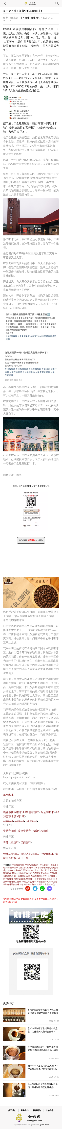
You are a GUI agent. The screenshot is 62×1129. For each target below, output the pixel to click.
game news (44, 1125)
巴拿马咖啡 (47, 854)
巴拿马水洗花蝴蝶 (14, 870)
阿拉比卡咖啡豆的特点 (22, 873)
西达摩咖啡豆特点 (39, 876)
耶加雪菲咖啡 (31, 812)
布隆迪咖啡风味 (44, 882)
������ (16, 888)
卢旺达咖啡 (19, 821)
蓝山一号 (23, 858)
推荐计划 (37, 1110)
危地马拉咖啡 (11, 854)
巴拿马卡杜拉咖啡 (28, 884)
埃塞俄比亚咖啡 (12, 812)
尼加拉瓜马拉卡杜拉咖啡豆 (35, 870)
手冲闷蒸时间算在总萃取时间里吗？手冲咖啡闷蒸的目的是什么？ (43, 1087)
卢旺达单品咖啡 (29, 882)
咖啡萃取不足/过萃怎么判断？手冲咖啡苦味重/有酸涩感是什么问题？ (43, 1069)
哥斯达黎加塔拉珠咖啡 (45, 879)
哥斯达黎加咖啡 (30, 854)
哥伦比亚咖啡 (11, 842)
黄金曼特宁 (24, 830)
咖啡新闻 (35, 18)
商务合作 (25, 1110)
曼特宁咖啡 (9, 830)
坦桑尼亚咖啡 (31, 821)
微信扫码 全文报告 (31, 540)
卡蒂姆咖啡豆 (18, 865)
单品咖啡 (8, 794)
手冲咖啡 (25, 18)
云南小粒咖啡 (40, 830)
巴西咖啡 (26, 842)
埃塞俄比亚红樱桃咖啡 (24, 879)
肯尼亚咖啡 (8, 821)
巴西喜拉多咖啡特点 (46, 884)
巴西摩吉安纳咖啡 (41, 873)
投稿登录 (50, 1110)
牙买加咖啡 (45, 865)
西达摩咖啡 (47, 812)
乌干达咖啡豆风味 (22, 876)
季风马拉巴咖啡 (32, 865)
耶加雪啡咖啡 (12, 867)
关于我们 (12, 1110)
